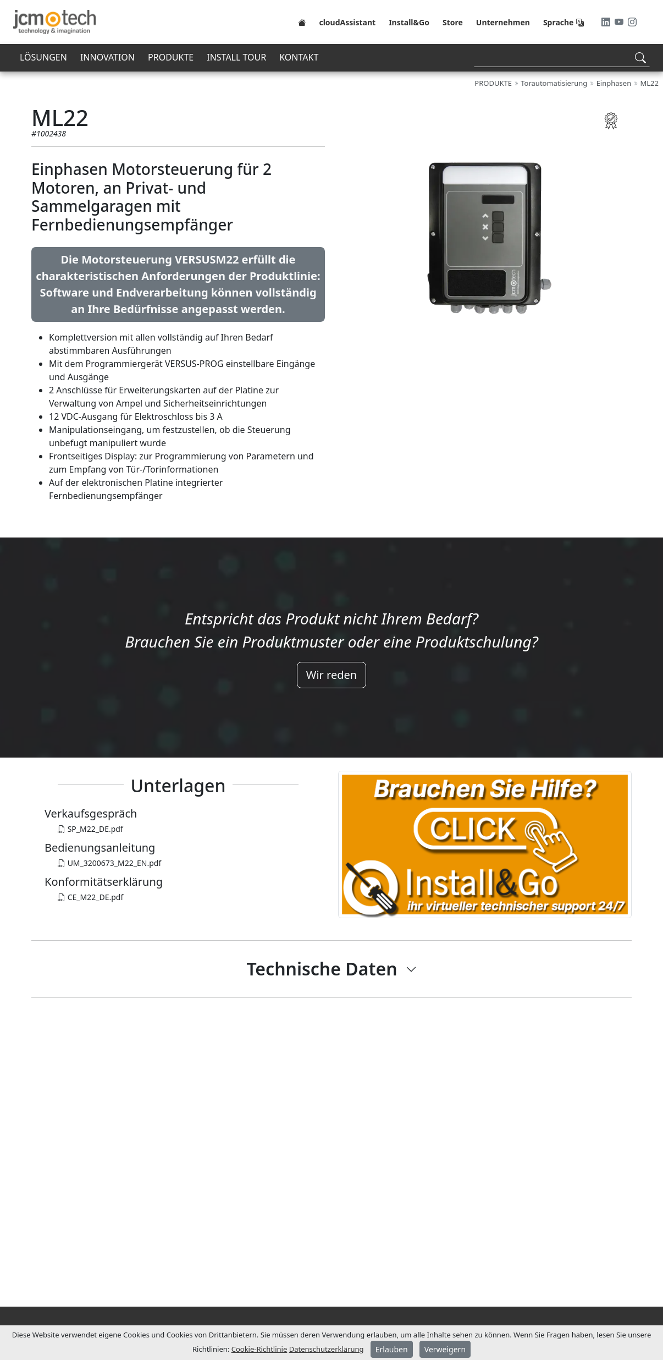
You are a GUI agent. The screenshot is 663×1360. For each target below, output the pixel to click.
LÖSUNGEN (43, 57)
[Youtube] (620, 22)
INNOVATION (107, 57)
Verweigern (445, 1349)
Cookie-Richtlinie (259, 1349)
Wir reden (331, 674)
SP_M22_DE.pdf (90, 829)
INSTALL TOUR (236, 57)
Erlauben (391, 1349)
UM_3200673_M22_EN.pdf (109, 863)
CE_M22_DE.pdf (90, 897)
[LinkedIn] (606, 22)
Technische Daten (321, 968)
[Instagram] (632, 22)
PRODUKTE (171, 57)
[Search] (562, 57)
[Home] (302, 22)
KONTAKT (298, 57)
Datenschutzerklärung (326, 1349)
